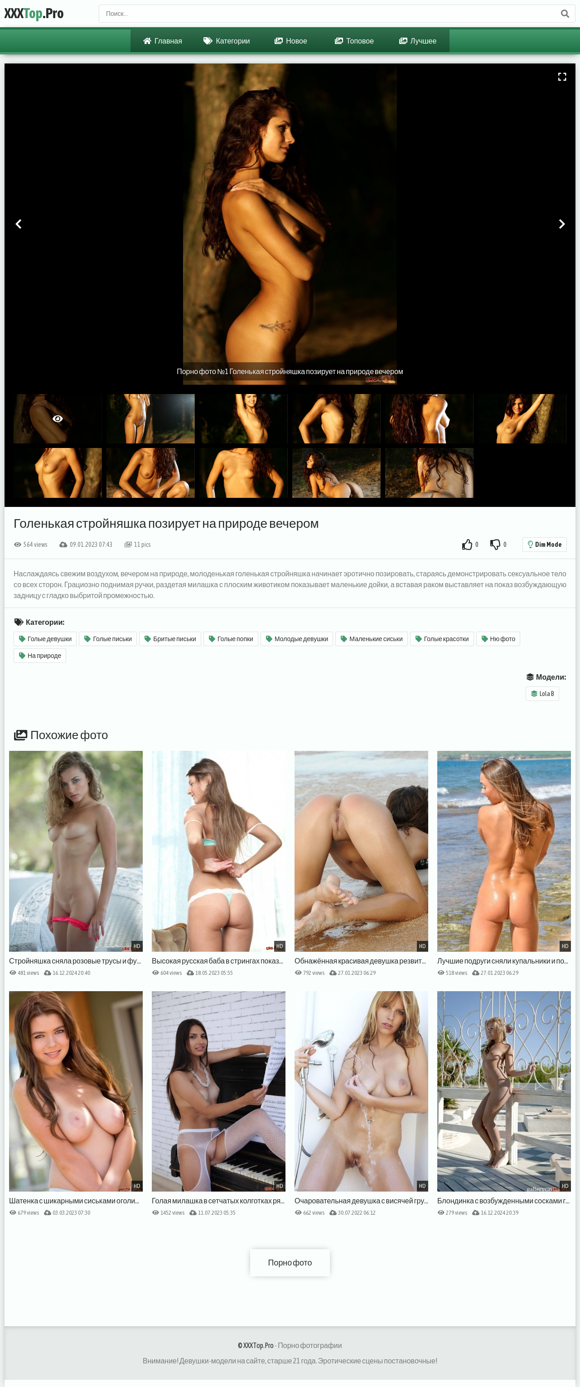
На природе (40, 655)
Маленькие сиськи (371, 639)
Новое (291, 40)
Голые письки (108, 639)
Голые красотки (442, 639)
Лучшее (418, 40)
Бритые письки (170, 639)
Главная (162, 40)
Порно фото (290, 1262)
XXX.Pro (34, 13)
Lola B (542, 694)
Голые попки (231, 639)
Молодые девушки (297, 639)
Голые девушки (45, 639)
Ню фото (499, 639)
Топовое (354, 40)
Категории (226, 40)
